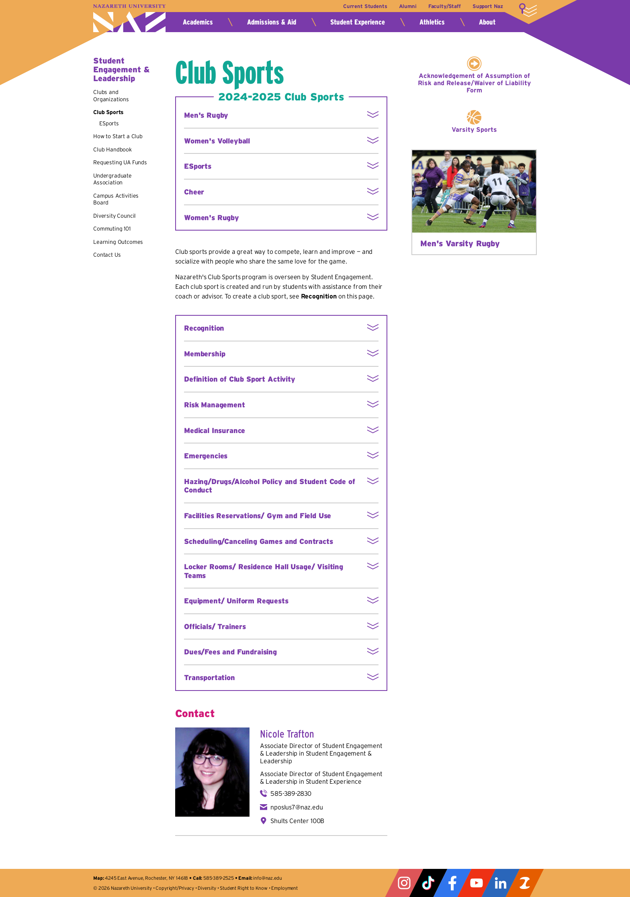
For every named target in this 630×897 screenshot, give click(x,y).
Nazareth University (129, 18)
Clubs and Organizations (111, 95)
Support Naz (487, 6)
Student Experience (357, 22)
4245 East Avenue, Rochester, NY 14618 (146, 878)
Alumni (407, 6)
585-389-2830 (290, 793)
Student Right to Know (244, 888)
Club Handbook (112, 149)
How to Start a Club (118, 136)
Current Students (365, 6)
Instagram (404, 883)
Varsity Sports (474, 129)
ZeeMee (525, 883)
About (487, 22)
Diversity (207, 888)
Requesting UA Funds (120, 162)
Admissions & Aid (271, 22)
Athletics (432, 22)
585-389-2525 (218, 878)
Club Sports (108, 112)
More (528, 10)
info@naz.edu (267, 878)
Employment (284, 888)
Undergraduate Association (112, 179)
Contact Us (107, 254)
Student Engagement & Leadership (121, 69)
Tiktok (428, 883)
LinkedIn (501, 883)
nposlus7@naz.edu (296, 807)
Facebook (452, 883)
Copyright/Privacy (174, 888)
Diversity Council (114, 216)
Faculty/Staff (444, 6)
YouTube (476, 883)
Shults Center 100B (297, 820)
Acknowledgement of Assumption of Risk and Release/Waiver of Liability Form (474, 83)
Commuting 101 (112, 228)
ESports (109, 123)
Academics (198, 22)
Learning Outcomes (118, 242)
